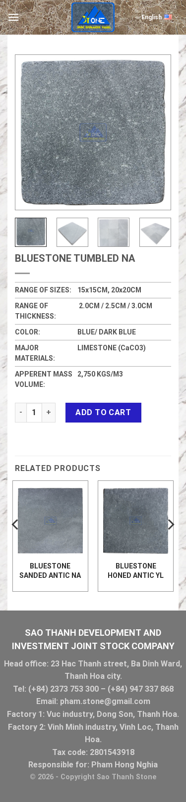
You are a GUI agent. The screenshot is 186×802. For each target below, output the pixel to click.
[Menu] (13, 17)
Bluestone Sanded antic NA (50, 570)
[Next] (170, 544)
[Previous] (16, 544)
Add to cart (103, 412)
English (160, 17)
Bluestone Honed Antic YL (136, 570)
